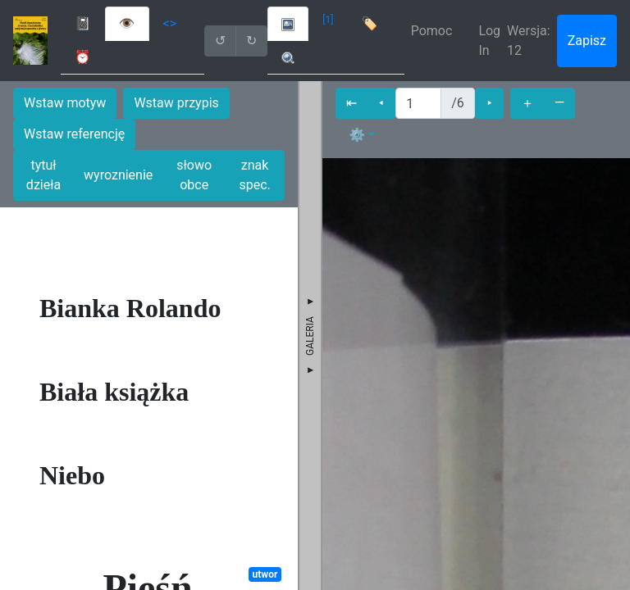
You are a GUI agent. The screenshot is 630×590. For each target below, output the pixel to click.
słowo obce (194, 175)
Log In (489, 40)
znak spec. (254, 175)
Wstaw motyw (65, 103)
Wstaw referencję (74, 134)
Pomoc (432, 31)
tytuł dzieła (43, 175)
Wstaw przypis (176, 103)
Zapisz (587, 40)
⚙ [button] (357, 135)
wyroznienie (118, 175)
